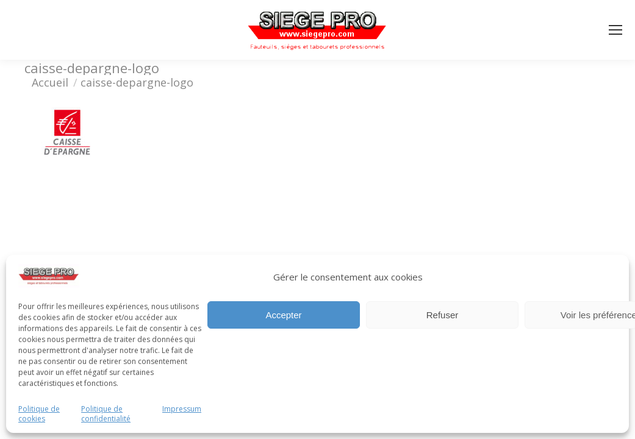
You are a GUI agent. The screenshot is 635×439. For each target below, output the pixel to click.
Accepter (283, 315)
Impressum (181, 409)
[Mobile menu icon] (615, 30)
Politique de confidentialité (106, 414)
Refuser (442, 315)
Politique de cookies (39, 414)
